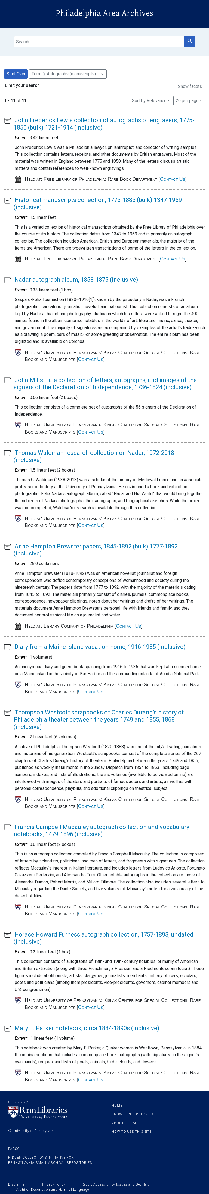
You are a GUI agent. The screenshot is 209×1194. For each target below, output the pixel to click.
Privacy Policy (53, 1184)
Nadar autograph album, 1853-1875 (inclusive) (76, 279)
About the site (126, 1123)
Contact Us (172, 179)
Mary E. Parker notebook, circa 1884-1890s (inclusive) (86, 1028)
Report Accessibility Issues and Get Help (116, 1184)
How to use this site (132, 1132)
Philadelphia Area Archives (104, 13)
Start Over (16, 73)
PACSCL (14, 1149)
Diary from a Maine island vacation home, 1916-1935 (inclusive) (100, 646)
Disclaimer (17, 1184)
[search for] (99, 41)
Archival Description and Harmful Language (52, 1190)
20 (187, 100)
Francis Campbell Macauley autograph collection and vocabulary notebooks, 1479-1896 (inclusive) (101, 830)
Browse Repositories (132, 1114)
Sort (149, 100)
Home (117, 1105)
